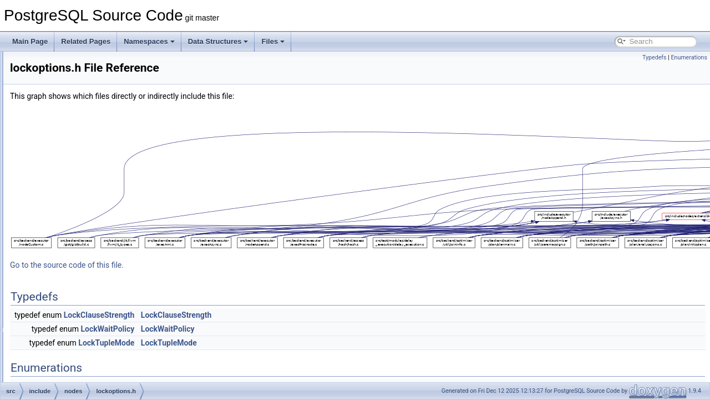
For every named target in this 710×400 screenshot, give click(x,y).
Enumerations (689, 57)
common (67, 63)
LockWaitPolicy (246, 328)
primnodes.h (81, 369)
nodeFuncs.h (82, 283)
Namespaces (149, 41)
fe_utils (64, 100)
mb (59, 161)
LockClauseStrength (237, 315)
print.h (72, 381)
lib (57, 137)
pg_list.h (75, 344)
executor (67, 88)
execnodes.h (82, 198)
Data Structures (218, 41)
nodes (63, 173)
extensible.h (81, 210)
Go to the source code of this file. (205, 265)
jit (56, 124)
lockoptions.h (82, 222)
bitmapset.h (80, 185)
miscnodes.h (81, 259)
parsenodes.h (83, 320)
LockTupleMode (245, 342)
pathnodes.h (81, 332)
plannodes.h (81, 357)
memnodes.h (82, 247)
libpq (61, 149)
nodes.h (75, 295)
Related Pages (85, 41)
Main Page (30, 41)
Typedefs (654, 57)
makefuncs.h (82, 234)
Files (273, 41)
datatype (67, 75)
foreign (64, 112)
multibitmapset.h (87, 271)
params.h (77, 308)
